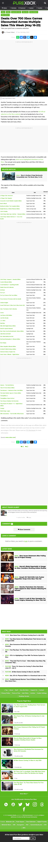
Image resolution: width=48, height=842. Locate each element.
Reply (29, 517)
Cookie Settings (42, 693)
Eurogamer (20, 825)
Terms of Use (16, 693)
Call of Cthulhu (4, 211)
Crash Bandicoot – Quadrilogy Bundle (9, 284)
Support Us (34, 690)
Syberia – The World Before (7, 385)
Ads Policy (25, 693)
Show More (24, 794)
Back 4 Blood (3, 203)
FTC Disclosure (30, 430)
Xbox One (25, 12)
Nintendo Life (10, 822)
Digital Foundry (42, 822)
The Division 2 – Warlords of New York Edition (11, 390)
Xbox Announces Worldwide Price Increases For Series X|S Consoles (25, 645)
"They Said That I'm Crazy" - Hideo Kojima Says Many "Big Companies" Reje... (25, 661)
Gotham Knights (4, 302)
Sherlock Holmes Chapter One (7, 351)
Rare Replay (3, 342)
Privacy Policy (5, 693)
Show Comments (24, 529)
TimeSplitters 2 (4, 395)
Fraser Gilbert (11, 32)
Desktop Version (24, 696)
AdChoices (14, 817)
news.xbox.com (10, 437)
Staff (16, 690)
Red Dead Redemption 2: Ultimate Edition (10, 339)
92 (11, 571)
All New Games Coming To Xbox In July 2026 (22, 672)
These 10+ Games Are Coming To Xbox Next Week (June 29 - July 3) (24, 667)
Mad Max (2, 323)
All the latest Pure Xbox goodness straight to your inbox (24, 835)
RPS (24, 828)
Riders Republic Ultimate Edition (8, 346)
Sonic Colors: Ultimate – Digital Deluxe (9, 354)
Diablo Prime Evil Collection (7, 287)
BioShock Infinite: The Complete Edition (10, 206)
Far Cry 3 (2, 292)
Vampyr (2, 408)
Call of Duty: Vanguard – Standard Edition (10, 279)
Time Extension (31, 822)
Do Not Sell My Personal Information (27, 817)
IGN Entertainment (28, 815)
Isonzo (2, 312)
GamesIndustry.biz (36, 825)
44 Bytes (41, 815)
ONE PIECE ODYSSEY (5, 333)
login (26, 541)
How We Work (24, 690)
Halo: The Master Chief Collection (8, 309)
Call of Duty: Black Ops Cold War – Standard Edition (12, 214)
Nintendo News (6, 825)
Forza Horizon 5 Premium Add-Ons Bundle (10, 299)
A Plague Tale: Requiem (6, 198)
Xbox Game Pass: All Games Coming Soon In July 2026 (24, 635)
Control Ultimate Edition (6, 282)
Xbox (3, 12)
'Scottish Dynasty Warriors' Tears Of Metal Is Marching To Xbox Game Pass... (25, 680)
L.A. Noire (2, 320)
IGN (14, 825)
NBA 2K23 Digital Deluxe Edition (8, 326)
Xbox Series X (33, 12)
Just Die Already (4, 318)
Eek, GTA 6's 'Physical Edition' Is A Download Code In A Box (25, 675)
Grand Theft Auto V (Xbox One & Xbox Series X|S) (12, 305)
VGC (27, 825)
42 (11, 560)
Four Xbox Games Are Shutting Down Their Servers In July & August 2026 (25, 640)
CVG (45, 825)
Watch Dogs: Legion (5, 411)
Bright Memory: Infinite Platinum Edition (10, 208)
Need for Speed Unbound (6, 328)
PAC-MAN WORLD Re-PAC (6, 336)
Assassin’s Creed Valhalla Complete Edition (11, 201)
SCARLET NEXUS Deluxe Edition (8, 349)
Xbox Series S (5, 15)
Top (6, 690)
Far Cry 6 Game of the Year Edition (8, 295)
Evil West (2, 290)
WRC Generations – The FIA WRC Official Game (12, 413)
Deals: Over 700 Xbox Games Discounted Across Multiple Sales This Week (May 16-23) (21, 22)
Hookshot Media (12, 815)
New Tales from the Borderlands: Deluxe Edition (12, 331)
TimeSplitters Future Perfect (7, 398)
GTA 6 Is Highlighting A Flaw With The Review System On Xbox (25, 656)
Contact (41, 690)
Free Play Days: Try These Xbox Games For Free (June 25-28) (25, 650)
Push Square (20, 822)
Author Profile (20, 517)
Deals (8, 12)
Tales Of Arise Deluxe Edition (7, 387)
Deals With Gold (16, 12)
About (11, 690)
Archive (32, 693)
